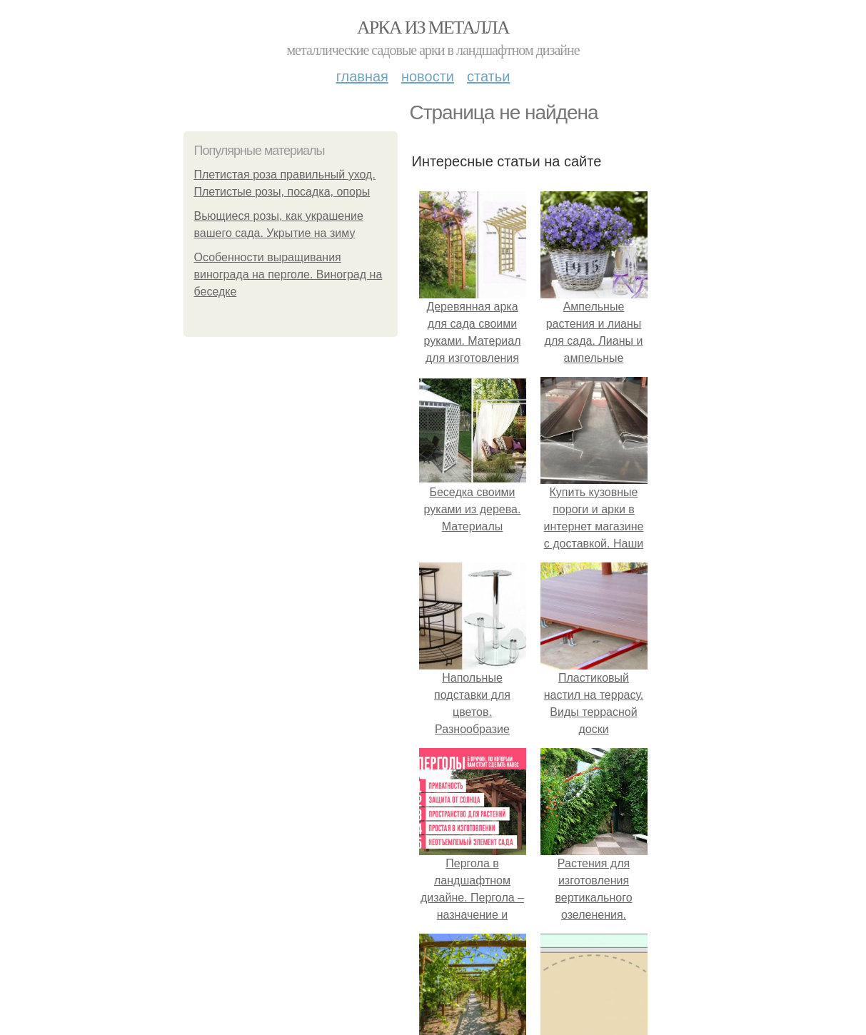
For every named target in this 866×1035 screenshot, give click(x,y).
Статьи (488, 76)
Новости (427, 76)
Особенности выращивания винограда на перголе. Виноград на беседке (288, 274)
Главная (362, 76)
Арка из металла (433, 27)
